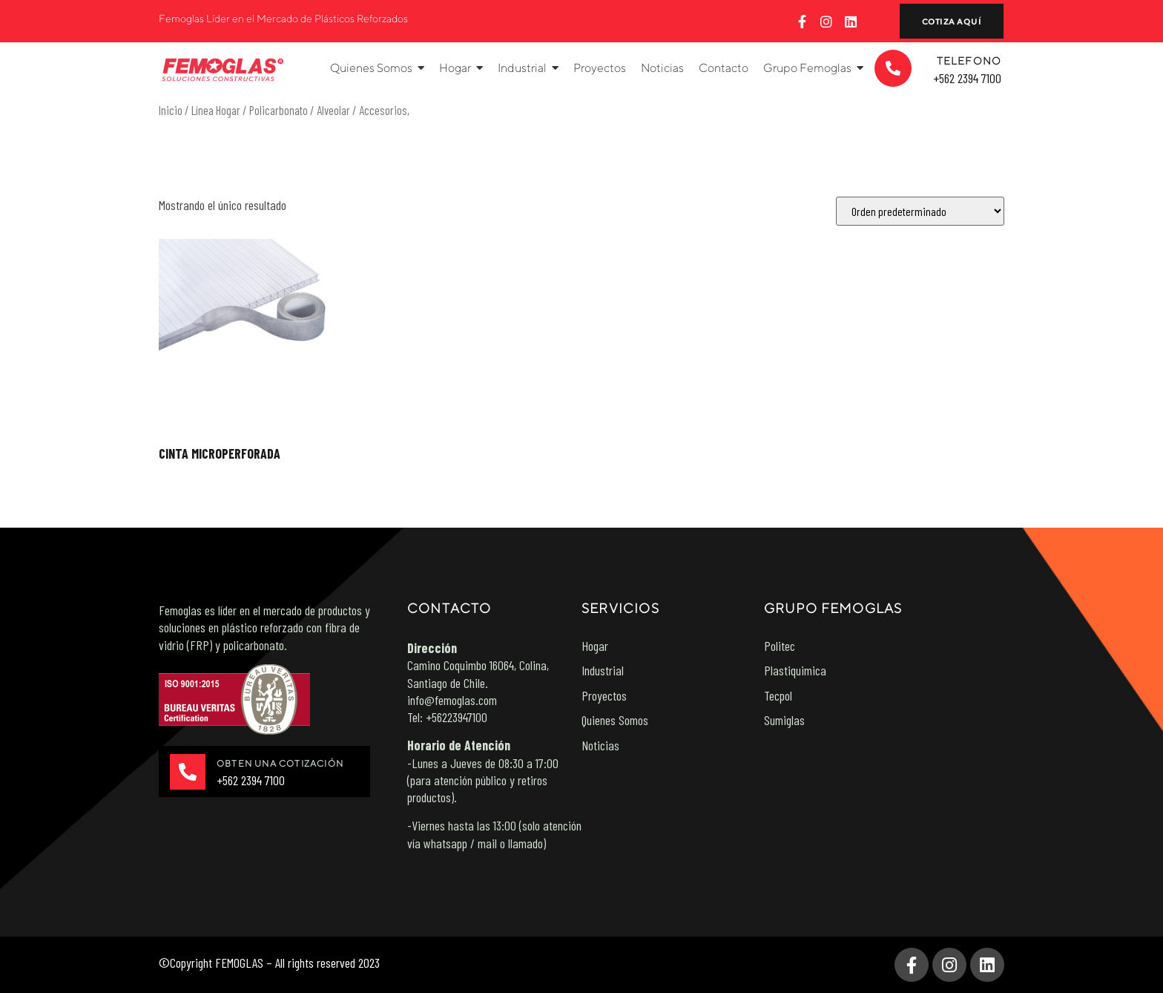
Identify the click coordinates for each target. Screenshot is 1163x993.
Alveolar (333, 109)
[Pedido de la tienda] (920, 211)
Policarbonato (278, 109)
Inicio (170, 109)
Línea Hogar (215, 109)
